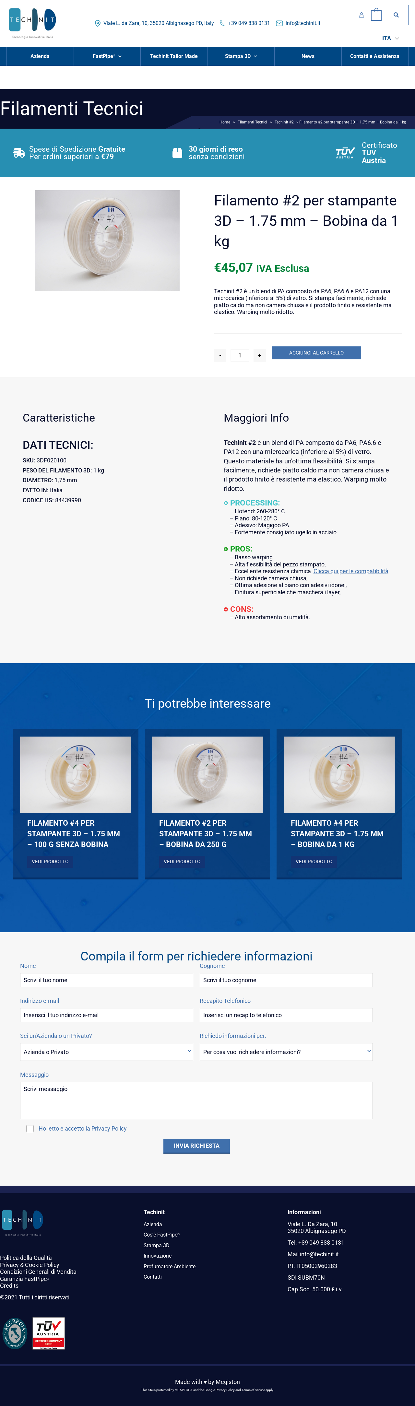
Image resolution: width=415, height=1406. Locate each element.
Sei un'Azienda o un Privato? (56, 1036)
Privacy (9, 1264)
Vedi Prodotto (50, 862)
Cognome (212, 966)
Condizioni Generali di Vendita (38, 1271)
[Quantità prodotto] (240, 355)
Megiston (228, 1381)
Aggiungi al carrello (316, 353)
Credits (9, 1285)
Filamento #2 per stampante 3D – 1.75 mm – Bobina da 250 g (205, 834)
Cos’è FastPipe (164, 1234)
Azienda (154, 1224)
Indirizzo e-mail (39, 1001)
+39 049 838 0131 (249, 23)
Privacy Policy (109, 1128)
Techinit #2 (284, 122)
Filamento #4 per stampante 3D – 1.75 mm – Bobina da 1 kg (337, 834)
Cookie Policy (42, 1264)
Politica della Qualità (26, 1257)
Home (224, 122)
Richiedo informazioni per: (233, 1036)
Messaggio (34, 1075)
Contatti (154, 1276)
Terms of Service (253, 1390)
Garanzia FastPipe (24, 1278)
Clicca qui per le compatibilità (351, 571)
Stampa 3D (158, 1245)
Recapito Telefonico (225, 1001)
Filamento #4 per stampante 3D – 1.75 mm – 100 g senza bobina (73, 834)
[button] (396, 15)
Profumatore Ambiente (173, 1266)
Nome (28, 966)
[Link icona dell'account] (361, 15)
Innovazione (159, 1255)
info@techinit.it (303, 23)
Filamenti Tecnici (252, 122)
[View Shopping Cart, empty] (376, 14)
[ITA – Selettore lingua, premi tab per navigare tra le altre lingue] (390, 38)
